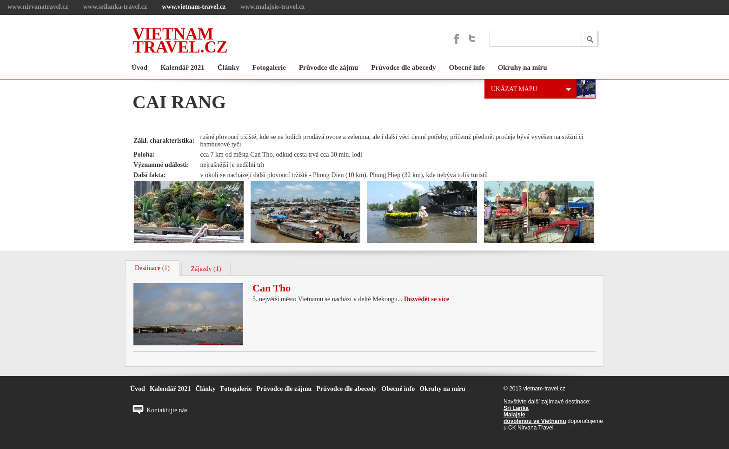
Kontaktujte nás (166, 410)
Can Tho (271, 288)
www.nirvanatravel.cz (37, 6)
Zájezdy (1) (206, 268)
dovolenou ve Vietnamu (535, 421)
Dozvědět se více (426, 299)
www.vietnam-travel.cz (193, 6)
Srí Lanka (516, 408)
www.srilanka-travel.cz (115, 6)
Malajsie (514, 414)
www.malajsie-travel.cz (272, 6)
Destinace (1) (152, 267)
